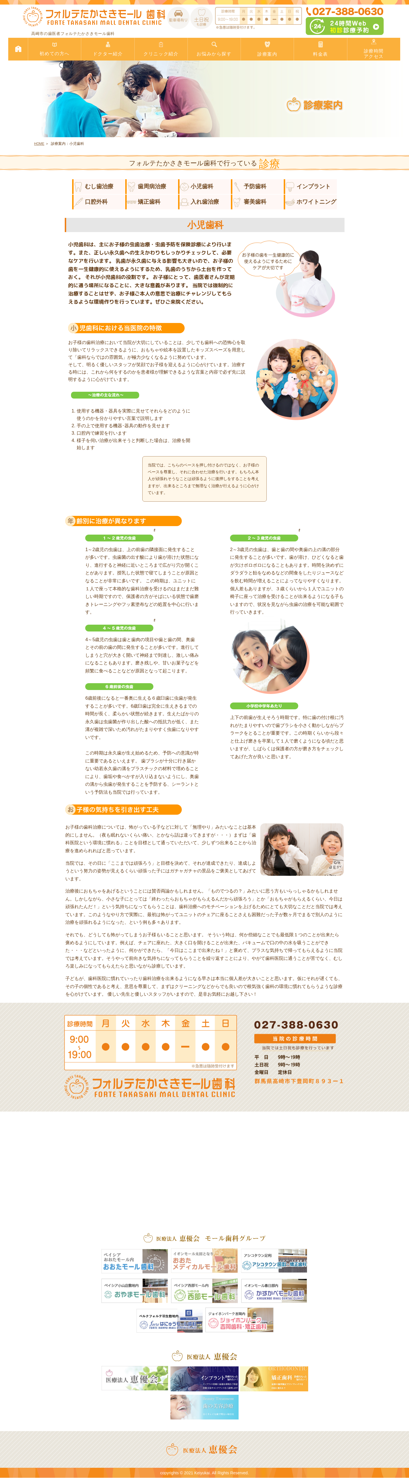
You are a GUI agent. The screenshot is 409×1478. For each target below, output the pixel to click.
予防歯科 (249, 186)
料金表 (320, 49)
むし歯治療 (93, 186)
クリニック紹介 (161, 49)
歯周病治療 (146, 186)
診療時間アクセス (373, 49)
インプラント (308, 186)
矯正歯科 (144, 202)
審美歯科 (249, 202)
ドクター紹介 (107, 49)
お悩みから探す (214, 49)
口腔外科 (91, 202)
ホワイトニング (310, 202)
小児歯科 (197, 186)
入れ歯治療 (199, 202)
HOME (39, 144)
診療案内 (267, 49)
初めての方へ (54, 49)
